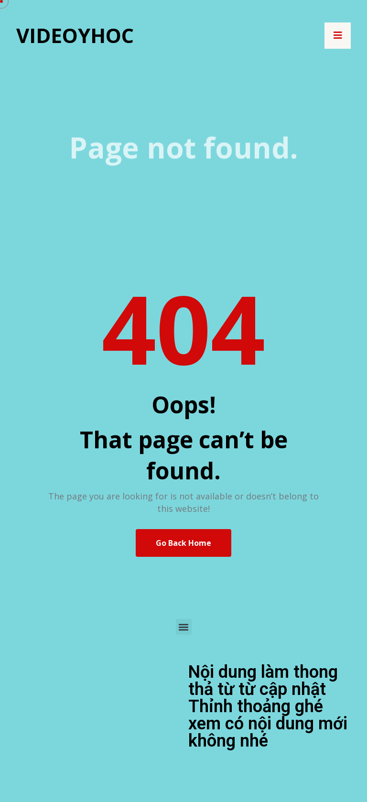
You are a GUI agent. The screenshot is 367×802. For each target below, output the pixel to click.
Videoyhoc (75, 35)
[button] (184, 627)
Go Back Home (183, 543)
